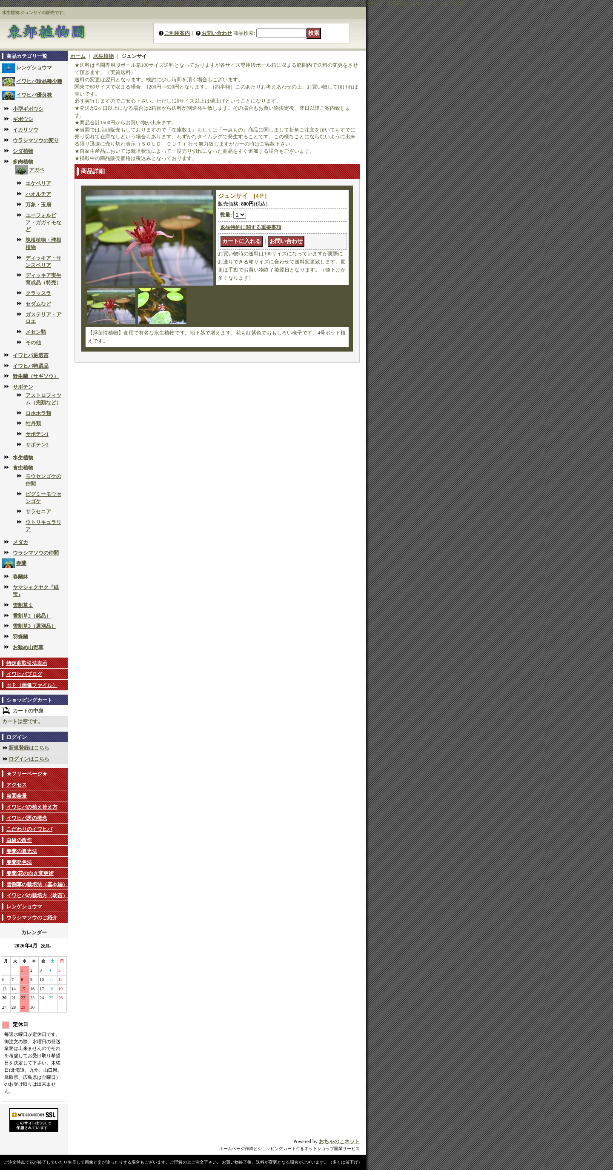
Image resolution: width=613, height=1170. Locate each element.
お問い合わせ (216, 33)
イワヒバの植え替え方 (31, 807)
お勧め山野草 (28, 647)
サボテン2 (37, 445)
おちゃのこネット (339, 1141)
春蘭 (21, 563)
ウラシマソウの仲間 (36, 553)
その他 (33, 343)
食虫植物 (23, 468)
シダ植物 (23, 151)
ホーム (78, 56)
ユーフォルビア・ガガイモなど (43, 222)
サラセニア (38, 512)
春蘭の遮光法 (21, 851)
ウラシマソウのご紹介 (31, 918)
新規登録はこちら (29, 748)
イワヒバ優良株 (34, 95)
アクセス (16, 785)
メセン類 (36, 332)
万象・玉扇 (38, 205)
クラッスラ (38, 293)
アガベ (36, 170)
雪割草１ (23, 605)
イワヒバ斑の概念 (26, 818)
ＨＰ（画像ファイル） (31, 685)
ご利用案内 (177, 33)
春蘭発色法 (19, 862)
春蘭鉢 (20, 577)
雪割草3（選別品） (34, 626)
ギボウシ (23, 119)
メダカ (20, 542)
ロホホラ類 (38, 413)
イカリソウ (25, 130)
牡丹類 (33, 423)
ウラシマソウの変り (36, 140)
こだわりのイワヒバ (29, 829)
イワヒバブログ (24, 674)
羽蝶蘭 (20, 637)
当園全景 (16, 796)
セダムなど (38, 304)
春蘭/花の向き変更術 (30, 873)
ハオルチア (38, 194)
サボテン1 (37, 434)
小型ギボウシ (28, 109)
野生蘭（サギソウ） (36, 376)
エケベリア (38, 183)
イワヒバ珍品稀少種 (39, 81)
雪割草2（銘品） (32, 616)
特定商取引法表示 (26, 663)
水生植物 (23, 458)
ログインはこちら (29, 759)
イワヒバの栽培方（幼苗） (37, 895)
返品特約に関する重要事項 (250, 227)
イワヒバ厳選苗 (31, 355)
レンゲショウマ (34, 68)
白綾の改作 (19, 840)
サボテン (23, 387)
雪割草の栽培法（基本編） (37, 884)
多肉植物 (23, 162)
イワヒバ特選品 (31, 366)
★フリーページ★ (26, 774)
